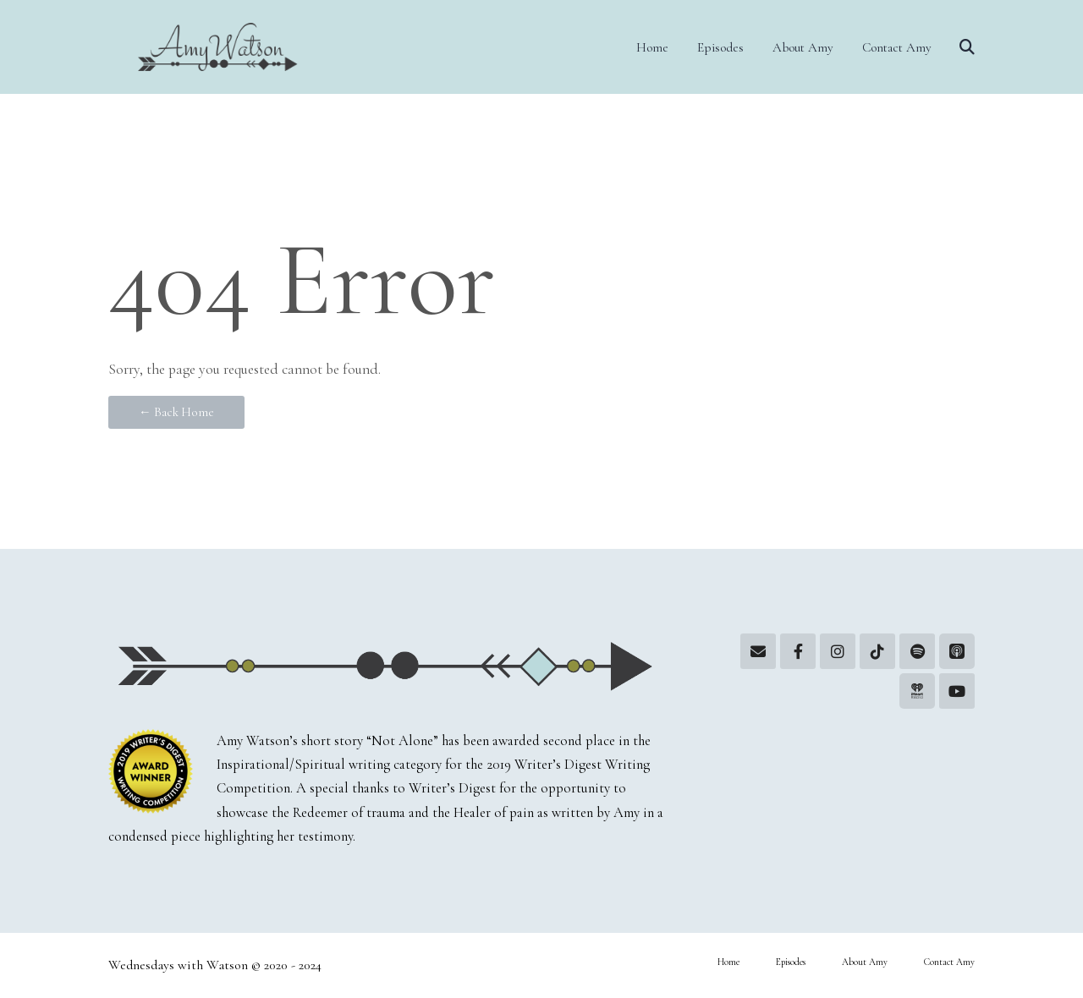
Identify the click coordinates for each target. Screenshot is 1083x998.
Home (652, 47)
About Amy (802, 47)
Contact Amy (897, 47)
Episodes (720, 47)
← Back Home (176, 411)
